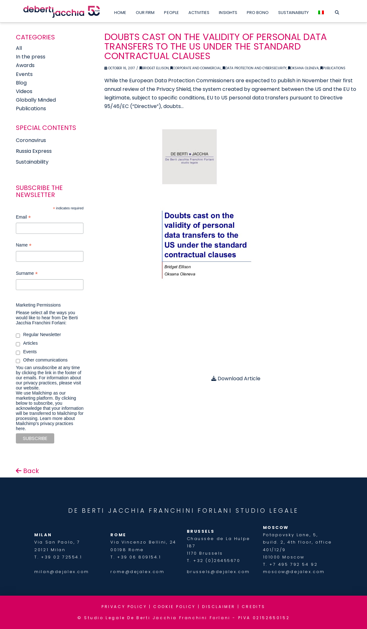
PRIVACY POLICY (124, 606)
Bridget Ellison (154, 68)
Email (23, 217)
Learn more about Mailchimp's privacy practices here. (45, 423)
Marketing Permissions (38, 305)
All (19, 48)
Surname (27, 274)
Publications (332, 68)
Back (27, 470)
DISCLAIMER (218, 606)
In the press (30, 56)
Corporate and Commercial (195, 68)
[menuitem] (321, 11)
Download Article (235, 378)
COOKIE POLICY (174, 606)
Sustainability (32, 162)
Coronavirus (31, 140)
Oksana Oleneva (303, 68)
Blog (21, 82)
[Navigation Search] (337, 11)
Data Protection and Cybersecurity (254, 68)
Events (24, 74)
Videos (24, 91)
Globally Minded (36, 100)
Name (23, 245)
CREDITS (253, 606)
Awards (25, 65)
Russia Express (34, 151)
